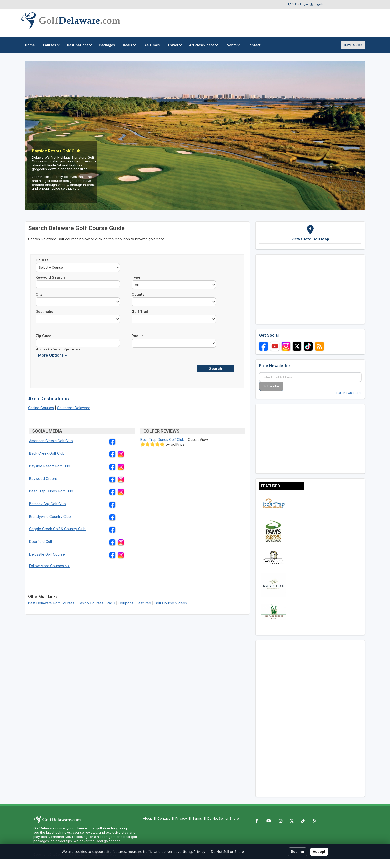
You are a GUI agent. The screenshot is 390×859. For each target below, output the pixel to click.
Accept (319, 851)
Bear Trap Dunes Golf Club (51, 491)
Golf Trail (140, 311)
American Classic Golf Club (51, 441)
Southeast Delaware (73, 408)
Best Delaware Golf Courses (51, 603)
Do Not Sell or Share (223, 818)
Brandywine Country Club (50, 516)
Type (136, 277)
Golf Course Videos (170, 603)
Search (215, 368)
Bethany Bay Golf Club (47, 504)
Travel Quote (352, 45)
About (147, 818)
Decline (297, 851)
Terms (197, 818)
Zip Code (43, 336)
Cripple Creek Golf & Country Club (57, 529)
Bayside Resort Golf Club (49, 466)
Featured (144, 603)
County (138, 294)
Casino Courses (41, 408)
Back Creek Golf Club (47, 453)
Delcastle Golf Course (47, 554)
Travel (174, 45)
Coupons (125, 603)
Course (42, 260)
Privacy (181, 818)
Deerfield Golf (40, 541)
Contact (163, 818)
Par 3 (111, 603)
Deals (129, 45)
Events (232, 45)
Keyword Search (50, 277)
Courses (51, 45)
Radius (138, 336)
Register (319, 4)
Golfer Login (299, 4)
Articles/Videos (203, 45)
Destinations (79, 45)
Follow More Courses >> (49, 566)
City (39, 294)
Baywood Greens (43, 479)
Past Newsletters (348, 393)
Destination (46, 311)
